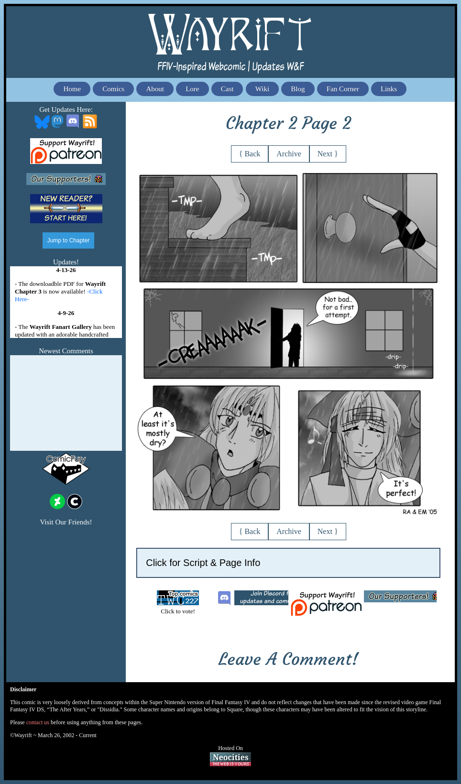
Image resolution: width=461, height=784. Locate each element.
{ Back (250, 154)
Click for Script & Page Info (203, 562)
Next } (328, 154)
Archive (288, 154)
